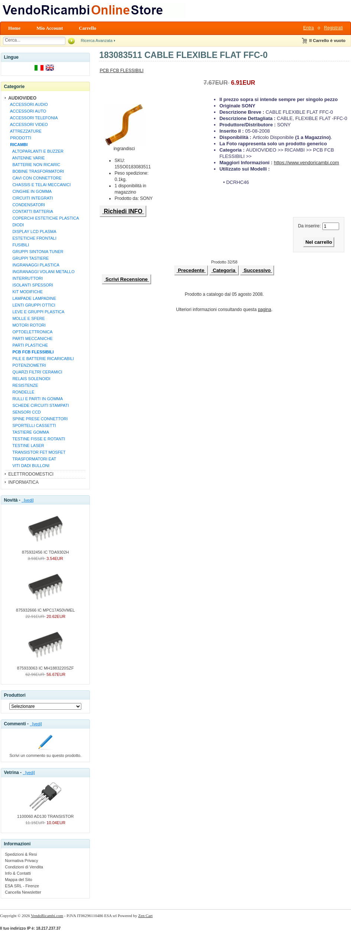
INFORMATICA (23, 482)
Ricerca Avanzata (96, 40)
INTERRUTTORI (25, 278)
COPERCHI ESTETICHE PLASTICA (43, 218)
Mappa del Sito (18, 879)
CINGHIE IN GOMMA (30, 191)
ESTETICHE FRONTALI (32, 238)
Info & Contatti (18, 873)
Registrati (333, 27)
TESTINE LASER (26, 445)
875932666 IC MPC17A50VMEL (45, 607)
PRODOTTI (19, 138)
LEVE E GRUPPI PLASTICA (36, 312)
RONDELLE (21, 392)
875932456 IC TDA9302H (45, 549)
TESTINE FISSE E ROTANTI (36, 439)
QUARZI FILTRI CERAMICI (35, 372)
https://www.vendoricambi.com (306, 162)
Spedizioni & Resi (21, 854)
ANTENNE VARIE (26, 158)
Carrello (87, 28)
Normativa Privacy (21, 860)
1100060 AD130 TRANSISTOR (45, 814)
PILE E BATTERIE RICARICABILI (41, 358)
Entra (308, 27)
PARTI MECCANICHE (30, 338)
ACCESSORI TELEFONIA (33, 118)
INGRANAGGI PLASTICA (33, 265)
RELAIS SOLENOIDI (29, 378)
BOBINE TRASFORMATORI (36, 171)
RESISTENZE (23, 385)
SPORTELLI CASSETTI (32, 425)
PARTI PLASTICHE (28, 345)
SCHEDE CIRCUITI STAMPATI (38, 405)
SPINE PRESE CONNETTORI (38, 419)
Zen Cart (145, 915)
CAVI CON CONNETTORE (34, 178)
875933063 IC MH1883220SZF (45, 665)
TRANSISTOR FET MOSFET (36, 452)
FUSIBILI (18, 245)
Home (14, 28)
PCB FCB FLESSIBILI (121, 70)
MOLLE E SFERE (26, 318)
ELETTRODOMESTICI (30, 474)
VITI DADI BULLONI (28, 465)
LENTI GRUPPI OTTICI (31, 305)
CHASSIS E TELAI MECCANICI (39, 184)
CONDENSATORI (26, 205)
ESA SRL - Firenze (22, 886)
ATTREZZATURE (25, 131)
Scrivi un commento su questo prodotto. (45, 753)
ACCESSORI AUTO (27, 111)
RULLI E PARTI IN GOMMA (35, 398)
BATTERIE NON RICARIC (34, 164)
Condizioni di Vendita (24, 867)
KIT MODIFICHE (25, 291)
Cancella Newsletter (23, 892)
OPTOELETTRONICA (30, 332)
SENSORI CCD (24, 412)
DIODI (16, 225)
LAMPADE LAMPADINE (32, 298)
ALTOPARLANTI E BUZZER (36, 151)
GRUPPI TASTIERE (28, 258)
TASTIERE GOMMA (28, 432)
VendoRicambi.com (47, 915)
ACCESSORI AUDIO (28, 104)
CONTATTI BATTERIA (30, 211)
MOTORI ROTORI (27, 325)
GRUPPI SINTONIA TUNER (35, 251)
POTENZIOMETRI (27, 365)
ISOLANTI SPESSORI (30, 285)
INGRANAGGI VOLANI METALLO (41, 271)
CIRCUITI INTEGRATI (30, 198)
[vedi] (27, 500)
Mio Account (49, 28)
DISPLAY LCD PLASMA (32, 231)
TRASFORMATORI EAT (32, 459)
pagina (264, 309)
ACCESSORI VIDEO (28, 124)
